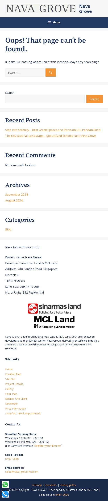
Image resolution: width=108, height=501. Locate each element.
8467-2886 (12, 458)
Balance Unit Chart (16, 398)
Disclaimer (51, 485)
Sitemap (37, 485)
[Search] (50, 72)
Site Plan (10, 379)
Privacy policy (68, 485)
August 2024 (14, 200)
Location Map (13, 374)
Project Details (14, 384)
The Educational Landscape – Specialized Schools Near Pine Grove (50, 136)
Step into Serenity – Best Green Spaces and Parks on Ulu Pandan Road (53, 130)
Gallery (9, 389)
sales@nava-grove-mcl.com (21, 471)
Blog (8, 229)
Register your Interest (47, 445)
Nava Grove (85, 8)
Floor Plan (11, 393)
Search (9, 93)
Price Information (15, 408)
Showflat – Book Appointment (23, 413)
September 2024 (16, 194)
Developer (11, 403)
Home (9, 369)
